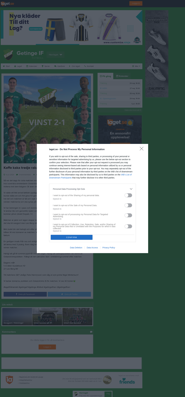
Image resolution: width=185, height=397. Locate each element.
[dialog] (92, 198)
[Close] (142, 149)
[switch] (128, 195)
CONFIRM (71, 237)
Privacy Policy (108, 247)
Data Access (92, 247)
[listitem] (92, 188)
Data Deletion (76, 247)
